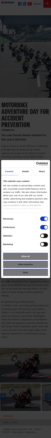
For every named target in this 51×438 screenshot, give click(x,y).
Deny (25, 272)
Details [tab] (25, 171)
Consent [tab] (9, 171)
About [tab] (42, 171)
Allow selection (25, 264)
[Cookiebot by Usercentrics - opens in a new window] (36, 164)
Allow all (25, 256)
